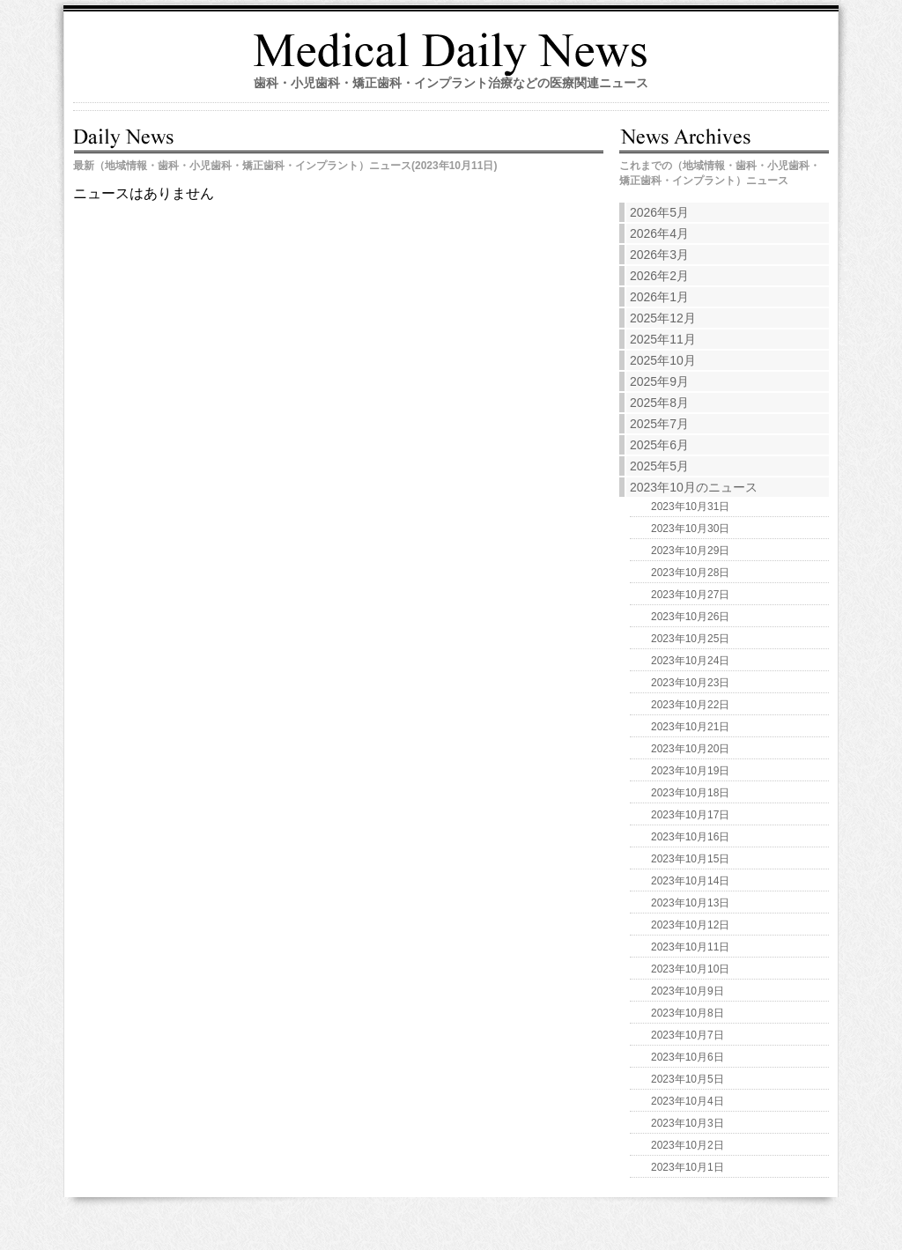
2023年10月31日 (690, 506)
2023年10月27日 (690, 594)
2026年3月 (659, 255)
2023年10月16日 (690, 837)
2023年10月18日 (690, 793)
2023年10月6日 (687, 1057)
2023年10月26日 (690, 616)
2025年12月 (663, 318)
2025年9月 (659, 381)
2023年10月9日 (687, 991)
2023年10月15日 (690, 859)
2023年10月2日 (687, 1145)
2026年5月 (659, 212)
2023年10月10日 (690, 969)
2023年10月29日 (690, 550)
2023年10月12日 (690, 925)
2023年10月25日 (690, 638)
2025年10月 (663, 360)
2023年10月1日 (687, 1167)
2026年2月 (659, 276)
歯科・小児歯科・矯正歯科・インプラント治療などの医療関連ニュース (451, 83)
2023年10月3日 (687, 1123)
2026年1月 (659, 297)
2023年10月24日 (690, 661)
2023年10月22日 (690, 705)
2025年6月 (659, 445)
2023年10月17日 (690, 815)
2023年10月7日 (687, 1035)
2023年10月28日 (690, 572)
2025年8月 (659, 403)
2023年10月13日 (690, 903)
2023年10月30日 (690, 528)
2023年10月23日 (690, 683)
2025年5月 (659, 466)
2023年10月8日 (687, 1013)
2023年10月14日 (690, 881)
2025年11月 (663, 339)
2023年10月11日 (690, 947)
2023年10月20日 (690, 749)
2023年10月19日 (690, 771)
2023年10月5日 (687, 1079)
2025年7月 (659, 424)
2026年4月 (659, 233)
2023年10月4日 (687, 1101)
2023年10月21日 (690, 727)
